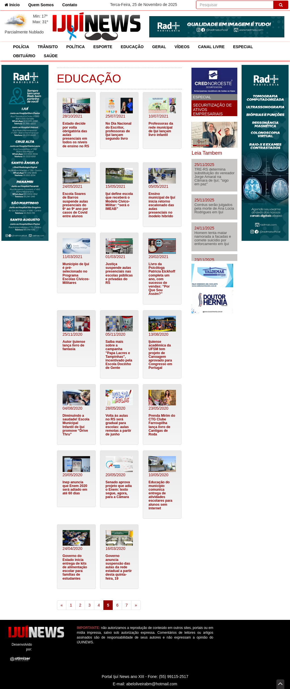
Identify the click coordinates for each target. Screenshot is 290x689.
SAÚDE (51, 56)
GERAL (159, 46)
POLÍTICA (75, 46)
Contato (69, 5)
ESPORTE (102, 46)
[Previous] (62, 605)
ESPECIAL (243, 46)
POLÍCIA (21, 46)
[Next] (136, 605)
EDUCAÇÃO (132, 46)
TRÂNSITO (48, 46)
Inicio (14, 4)
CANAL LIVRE (211, 46)
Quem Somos (41, 5)
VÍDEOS (181, 46)
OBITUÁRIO (24, 56)
